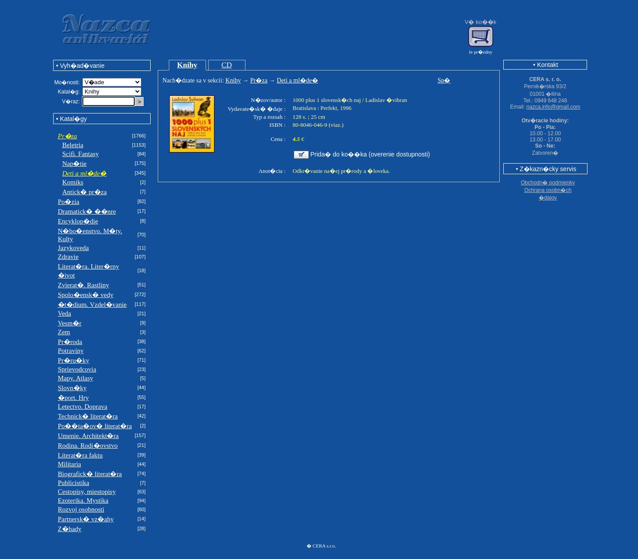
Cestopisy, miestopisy (87, 491)
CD (227, 65)
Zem (64, 332)
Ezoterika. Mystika (83, 500)
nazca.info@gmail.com (553, 107)
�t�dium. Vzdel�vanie (92, 304)
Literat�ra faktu (80, 455)
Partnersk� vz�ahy (86, 519)
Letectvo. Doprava (83, 406)
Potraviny (71, 350)
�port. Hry (73, 397)
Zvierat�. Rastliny (83, 285)
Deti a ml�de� (297, 80)
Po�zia (68, 201)
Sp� (444, 80)
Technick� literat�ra (88, 416)
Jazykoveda (73, 247)
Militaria (70, 464)
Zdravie (68, 256)
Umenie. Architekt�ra (88, 435)
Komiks (73, 182)
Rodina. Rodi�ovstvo (88, 445)
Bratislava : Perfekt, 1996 (322, 108)
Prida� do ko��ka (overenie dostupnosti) (370, 154)
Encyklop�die (78, 221)
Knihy (187, 65)
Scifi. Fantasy (80, 153)
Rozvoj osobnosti (81, 509)
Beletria (72, 145)
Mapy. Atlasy (75, 378)
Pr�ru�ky (73, 360)
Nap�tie (74, 163)
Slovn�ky (72, 387)
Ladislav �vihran (386, 100)
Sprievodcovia (77, 369)
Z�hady (70, 528)
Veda (64, 313)
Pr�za (259, 80)
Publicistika (73, 482)
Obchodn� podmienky (548, 183)
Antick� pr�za (84, 191)
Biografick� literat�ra (90, 473)
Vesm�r (70, 323)
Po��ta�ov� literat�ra (95, 426)
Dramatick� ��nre (87, 211)
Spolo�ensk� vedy (85, 294)
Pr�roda (70, 341)
